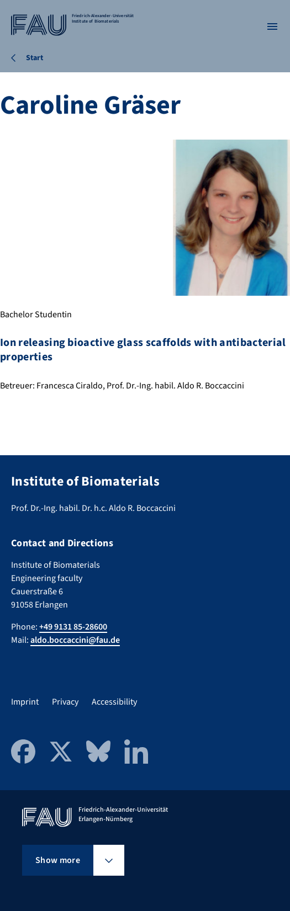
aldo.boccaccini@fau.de (75, 640)
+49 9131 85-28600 (73, 627)
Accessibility (114, 702)
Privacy (65, 702)
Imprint (25, 702)
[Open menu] (272, 26)
